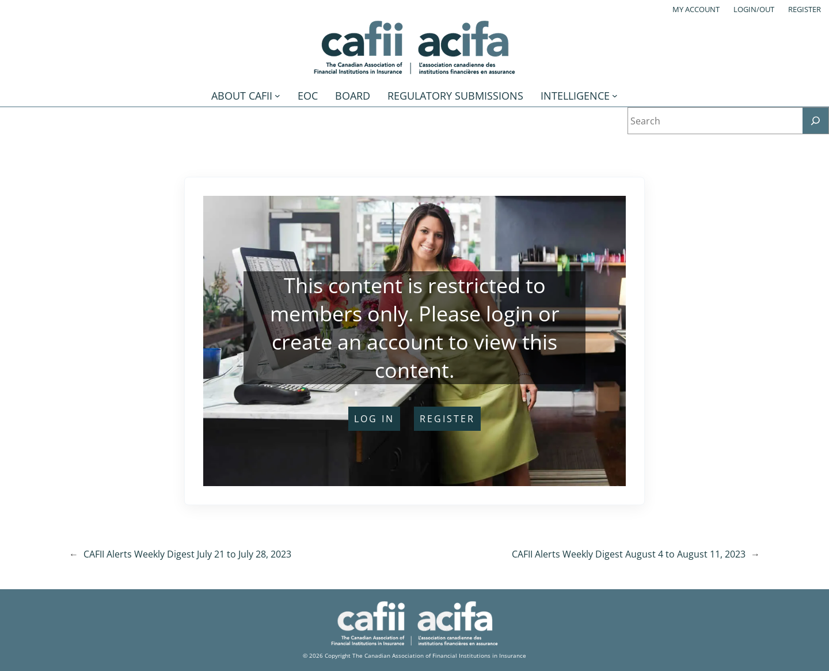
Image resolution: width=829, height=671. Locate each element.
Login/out (753, 9)
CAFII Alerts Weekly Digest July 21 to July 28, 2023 (187, 554)
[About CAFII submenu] (277, 95)
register (447, 418)
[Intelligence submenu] (615, 95)
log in (374, 418)
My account (696, 9)
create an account (357, 342)
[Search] (815, 121)
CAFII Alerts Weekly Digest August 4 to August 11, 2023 (629, 554)
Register (804, 9)
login (509, 314)
